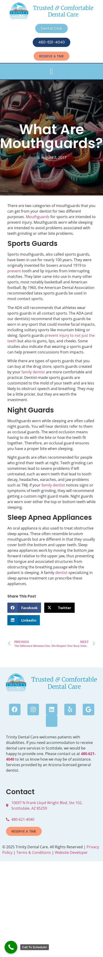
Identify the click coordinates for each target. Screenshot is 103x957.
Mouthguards (38, 216)
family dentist (33, 372)
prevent (14, 270)
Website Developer (71, 852)
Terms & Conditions (33, 852)
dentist (61, 572)
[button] (51, 72)
